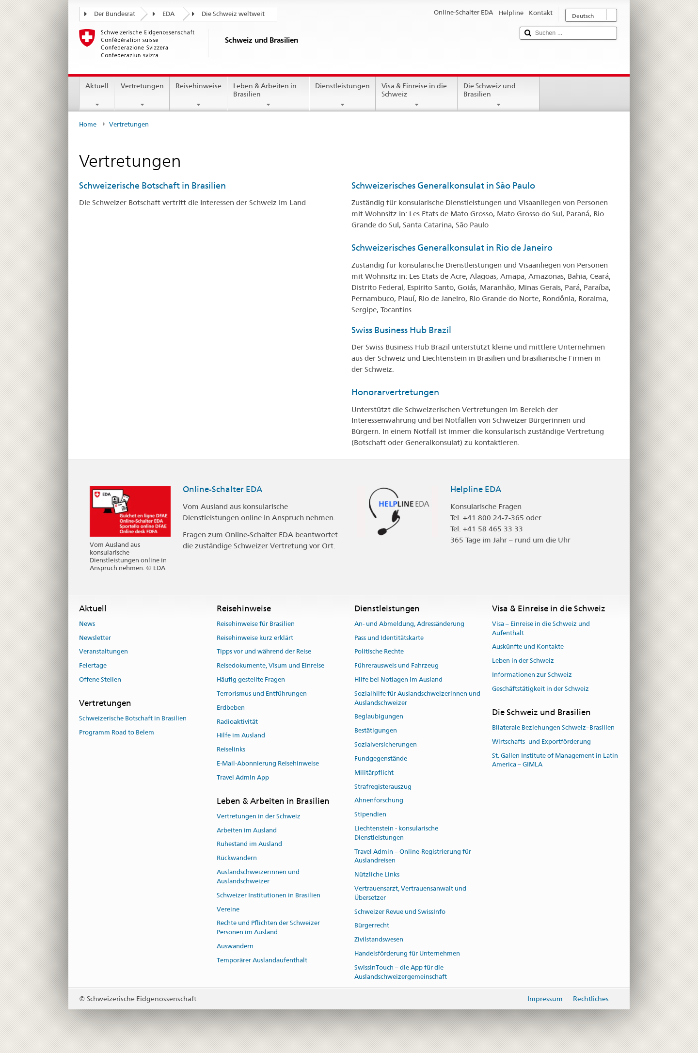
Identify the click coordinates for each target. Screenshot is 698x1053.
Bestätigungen (375, 730)
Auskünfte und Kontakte (528, 647)
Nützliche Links (376, 874)
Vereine (228, 909)
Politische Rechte (379, 651)
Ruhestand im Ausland (249, 844)
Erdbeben (231, 707)
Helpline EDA (475, 489)
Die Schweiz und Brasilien (498, 95)
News (87, 623)
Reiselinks (231, 749)
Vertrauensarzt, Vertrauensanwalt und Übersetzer (410, 893)
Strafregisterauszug (383, 786)
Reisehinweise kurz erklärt (255, 637)
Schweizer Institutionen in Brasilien (268, 895)
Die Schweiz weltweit (233, 13)
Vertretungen (142, 95)
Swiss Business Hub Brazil (401, 330)
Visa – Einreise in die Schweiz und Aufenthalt (541, 628)
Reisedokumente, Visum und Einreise (270, 666)
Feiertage (93, 666)
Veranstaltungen (103, 651)
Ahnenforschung (378, 800)
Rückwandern (237, 858)
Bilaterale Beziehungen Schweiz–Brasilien (553, 727)
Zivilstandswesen (378, 939)
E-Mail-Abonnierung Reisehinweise (268, 763)
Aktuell (97, 95)
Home (87, 124)
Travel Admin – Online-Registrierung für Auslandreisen (412, 856)
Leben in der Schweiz (523, 660)
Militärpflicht (374, 772)
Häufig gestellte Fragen (251, 679)
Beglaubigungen (378, 716)
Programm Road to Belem (116, 732)
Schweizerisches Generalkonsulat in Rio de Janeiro (452, 247)
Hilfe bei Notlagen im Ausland (398, 679)
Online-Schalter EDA (222, 489)
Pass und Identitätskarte (389, 637)
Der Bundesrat (114, 13)
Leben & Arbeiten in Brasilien (268, 95)
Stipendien (370, 814)
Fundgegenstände (380, 758)
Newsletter (95, 637)
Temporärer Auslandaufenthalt (262, 960)
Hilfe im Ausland (241, 735)
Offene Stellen (100, 679)
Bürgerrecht (371, 925)
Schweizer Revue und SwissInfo (399, 911)
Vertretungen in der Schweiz (259, 816)
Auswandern (235, 946)
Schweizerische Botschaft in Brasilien (152, 185)
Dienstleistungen (342, 95)
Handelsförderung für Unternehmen (407, 953)
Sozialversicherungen (385, 744)
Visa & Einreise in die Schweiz (416, 95)
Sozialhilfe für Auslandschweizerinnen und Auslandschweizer (417, 698)
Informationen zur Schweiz (532, 674)
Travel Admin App (243, 777)
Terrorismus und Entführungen (262, 693)
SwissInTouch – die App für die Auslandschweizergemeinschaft (400, 972)
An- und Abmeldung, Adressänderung (409, 623)
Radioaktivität (237, 721)
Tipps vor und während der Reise (264, 651)
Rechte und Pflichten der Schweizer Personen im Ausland (268, 928)
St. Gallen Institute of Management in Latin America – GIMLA (555, 760)
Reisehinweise (198, 95)
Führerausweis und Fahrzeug (396, 666)
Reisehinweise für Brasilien (256, 623)
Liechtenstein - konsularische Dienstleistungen (396, 833)
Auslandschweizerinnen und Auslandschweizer (258, 876)
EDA (168, 13)
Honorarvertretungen (395, 392)
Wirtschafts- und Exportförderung (541, 741)
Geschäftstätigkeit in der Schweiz (540, 688)
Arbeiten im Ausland (247, 830)
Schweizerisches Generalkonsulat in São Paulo (443, 185)
